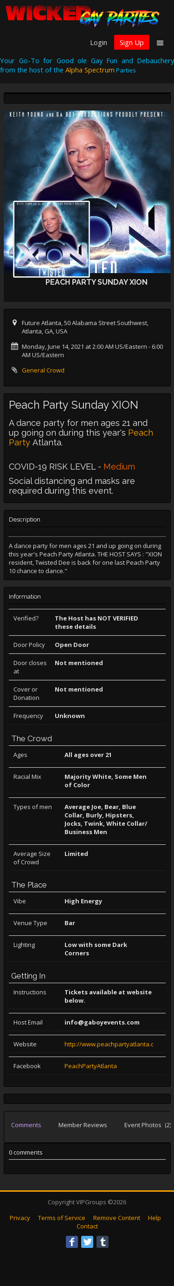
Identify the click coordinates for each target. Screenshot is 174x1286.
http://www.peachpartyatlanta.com (113, 1044)
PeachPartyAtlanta (90, 1066)
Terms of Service (61, 1218)
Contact (87, 1226)
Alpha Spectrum (90, 69)
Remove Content (116, 1218)
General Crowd (43, 370)
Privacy (20, 1218)
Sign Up (132, 42)
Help (154, 1218)
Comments (26, 1125)
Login (98, 42)
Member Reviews (82, 1125)
